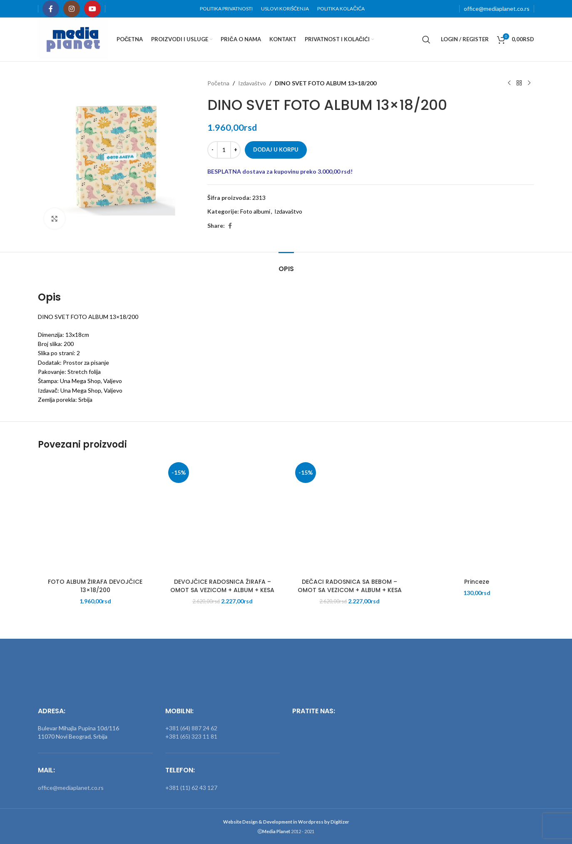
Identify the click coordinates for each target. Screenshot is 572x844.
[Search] (426, 39)
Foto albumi (255, 211)
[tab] (286, 264)
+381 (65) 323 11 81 (191, 736)
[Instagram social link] (71, 8)
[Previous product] (509, 83)
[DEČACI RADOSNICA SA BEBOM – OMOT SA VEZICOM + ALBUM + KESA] (349, 516)
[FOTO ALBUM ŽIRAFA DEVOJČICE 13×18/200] (95, 516)
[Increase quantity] (235, 150)
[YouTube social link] (92, 8)
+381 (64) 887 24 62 (191, 728)
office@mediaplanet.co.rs (497, 8)
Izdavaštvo (252, 83)
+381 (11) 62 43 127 (191, 787)
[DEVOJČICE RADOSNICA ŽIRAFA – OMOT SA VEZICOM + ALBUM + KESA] (222, 516)
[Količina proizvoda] (224, 150)
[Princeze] (477, 516)
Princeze (476, 582)
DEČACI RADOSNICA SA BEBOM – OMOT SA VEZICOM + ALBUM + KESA (350, 586)
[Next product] (529, 83)
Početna (218, 83)
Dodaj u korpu (275, 149)
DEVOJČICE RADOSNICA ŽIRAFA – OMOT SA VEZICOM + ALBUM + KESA (222, 586)
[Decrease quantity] (212, 150)
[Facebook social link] (50, 8)
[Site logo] (73, 38)
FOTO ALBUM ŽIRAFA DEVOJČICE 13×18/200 (95, 586)
